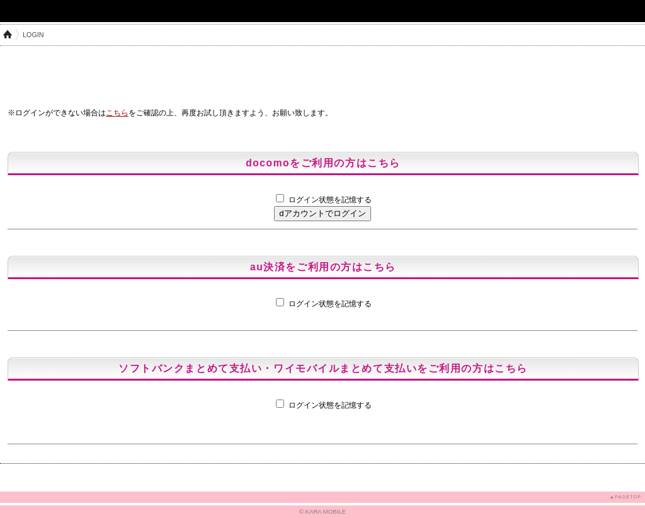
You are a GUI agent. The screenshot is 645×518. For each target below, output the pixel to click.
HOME (8, 35)
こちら (117, 112)
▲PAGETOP (625, 497)
